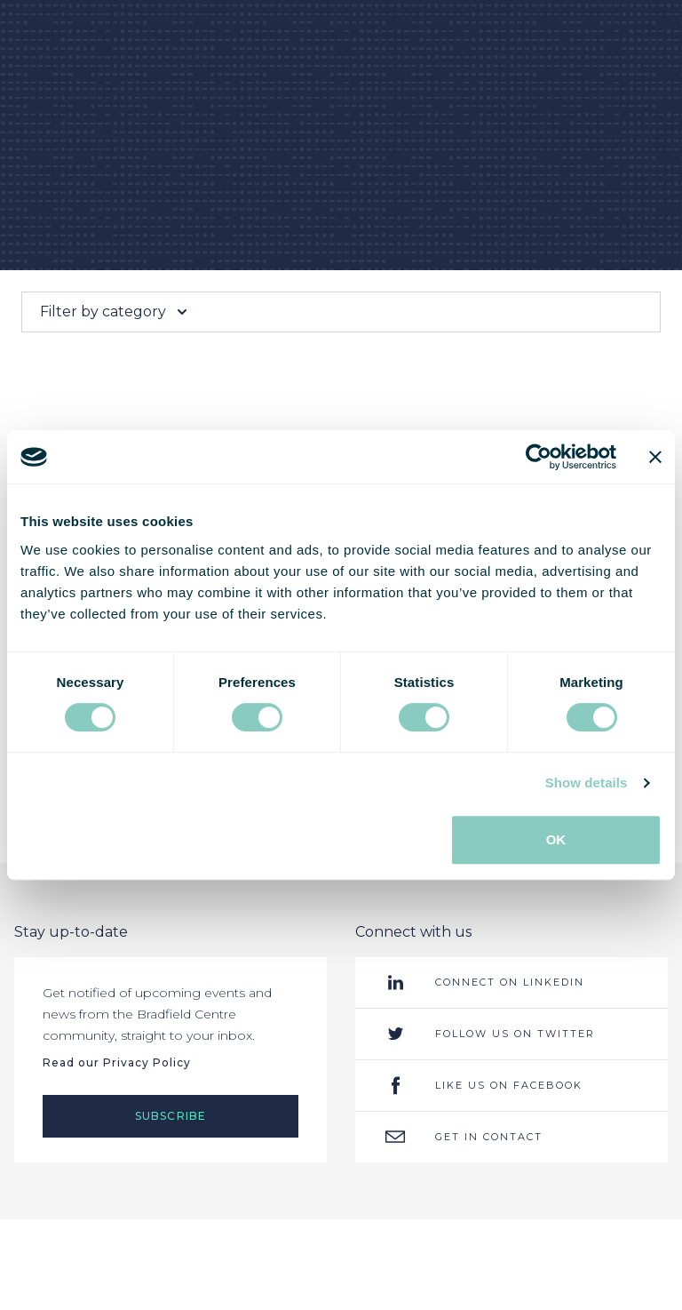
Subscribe (171, 1115)
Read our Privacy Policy (117, 1062)
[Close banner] (655, 457)
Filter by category (115, 312)
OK (556, 839)
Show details (586, 782)
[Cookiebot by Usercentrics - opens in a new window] (538, 456)
